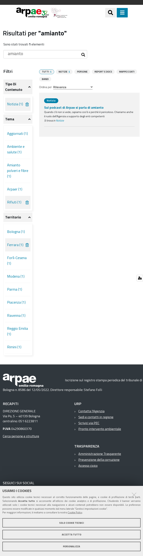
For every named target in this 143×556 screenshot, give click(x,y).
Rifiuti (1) (14, 202)
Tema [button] (9, 119)
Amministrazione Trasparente (99, 453)
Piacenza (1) (16, 302)
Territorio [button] (13, 217)
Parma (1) (14, 289)
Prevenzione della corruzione (99, 459)
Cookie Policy (75, 512)
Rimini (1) (14, 347)
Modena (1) (16, 276)
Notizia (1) (15, 104)
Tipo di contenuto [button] (13, 86)
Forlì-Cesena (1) (17, 260)
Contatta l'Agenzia (91, 411)
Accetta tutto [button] (71, 534)
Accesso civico (88, 465)
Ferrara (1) (15, 245)
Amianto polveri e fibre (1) (17, 170)
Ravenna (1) (16, 315)
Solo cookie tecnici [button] (71, 523)
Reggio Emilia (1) (17, 331)
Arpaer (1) (14, 189)
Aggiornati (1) (17, 133)
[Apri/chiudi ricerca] (115, 12)
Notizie (60, 120)
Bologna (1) (16, 231)
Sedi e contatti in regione (95, 417)
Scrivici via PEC (88, 422)
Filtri (7, 71)
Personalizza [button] (71, 546)
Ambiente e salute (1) (16, 149)
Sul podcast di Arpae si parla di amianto (74, 107)
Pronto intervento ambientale (99, 428)
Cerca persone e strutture (21, 436)
